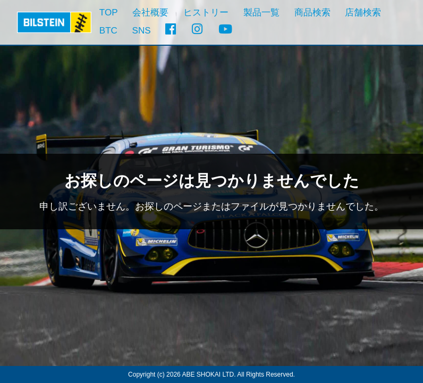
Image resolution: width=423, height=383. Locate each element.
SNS (141, 31)
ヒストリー (206, 12)
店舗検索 (363, 12)
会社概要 (150, 12)
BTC (108, 31)
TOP (108, 12)
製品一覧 (261, 12)
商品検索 (312, 12)
